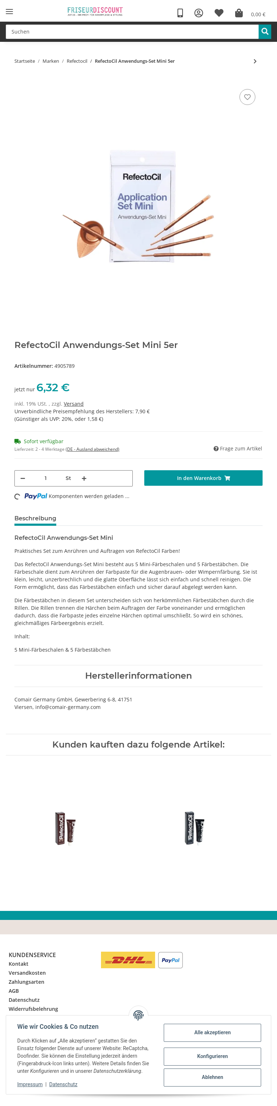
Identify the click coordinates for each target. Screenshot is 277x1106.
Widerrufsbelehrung (33, 1008)
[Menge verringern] (23, 478)
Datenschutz (24, 999)
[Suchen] (132, 32)
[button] (199, 13)
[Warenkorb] (250, 13)
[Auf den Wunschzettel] (247, 97)
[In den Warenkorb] (203, 478)
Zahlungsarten (26, 981)
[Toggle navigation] (9, 11)
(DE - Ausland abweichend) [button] (92, 449)
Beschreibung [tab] (35, 518)
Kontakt (18, 963)
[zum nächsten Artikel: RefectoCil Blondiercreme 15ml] (255, 61)
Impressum (30, 1084)
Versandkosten (27, 972)
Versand (74, 403)
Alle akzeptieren (212, 1032)
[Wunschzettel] (219, 13)
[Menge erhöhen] (84, 478)
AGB (14, 990)
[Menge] (45, 478)
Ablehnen (212, 1077)
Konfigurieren (212, 1056)
